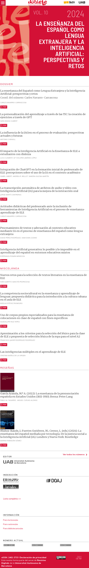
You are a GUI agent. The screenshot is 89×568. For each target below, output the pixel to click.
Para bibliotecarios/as (13, 528)
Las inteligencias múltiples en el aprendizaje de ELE (33, 351)
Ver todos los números (74, 454)
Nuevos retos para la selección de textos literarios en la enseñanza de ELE (43, 276)
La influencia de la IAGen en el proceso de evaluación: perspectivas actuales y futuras (42, 134)
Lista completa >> (12, 498)
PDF (4, 107)
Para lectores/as (10, 520)
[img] (38, 3)
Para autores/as (10, 524)
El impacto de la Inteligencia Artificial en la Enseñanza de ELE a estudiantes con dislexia (40, 152)
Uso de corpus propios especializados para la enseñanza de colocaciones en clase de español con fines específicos (37, 316)
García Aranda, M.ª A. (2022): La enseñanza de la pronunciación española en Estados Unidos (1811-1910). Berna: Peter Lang (39, 395)
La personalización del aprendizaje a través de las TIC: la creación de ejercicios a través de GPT (43, 116)
